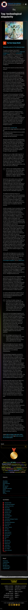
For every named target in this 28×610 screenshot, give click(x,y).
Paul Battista (7, 514)
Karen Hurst (7, 517)
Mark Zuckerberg (6, 491)
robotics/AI (8, 436)
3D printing (5, 481)
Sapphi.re (22, 603)
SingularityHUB (6, 568)
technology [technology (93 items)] (12, 472)
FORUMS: (16, 597)
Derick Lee (7, 525)
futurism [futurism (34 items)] (23, 465)
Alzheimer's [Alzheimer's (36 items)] (8, 462)
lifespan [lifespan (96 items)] (15, 469)
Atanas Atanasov (8, 550)
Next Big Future (6, 565)
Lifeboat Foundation (11, 603)
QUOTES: (11, 599)
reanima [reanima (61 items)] (6, 470)
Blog (14, 9)
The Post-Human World (13, 43)
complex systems (16, 434)
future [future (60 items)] (21, 465)
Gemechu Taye (8, 512)
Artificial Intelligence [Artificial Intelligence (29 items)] (18, 462)
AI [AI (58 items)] (6, 462)
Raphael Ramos (8, 533)
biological (11, 434)
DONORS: (10, 592)
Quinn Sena (7, 507)
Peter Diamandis (6, 483)
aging (4, 492)
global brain (21, 260)
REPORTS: (16, 593)
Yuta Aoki (7, 528)
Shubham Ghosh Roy (9, 506)
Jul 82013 (4, 43)
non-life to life (13, 127)
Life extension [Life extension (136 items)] (9, 469)
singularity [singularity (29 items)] (24, 470)
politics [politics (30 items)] (4, 470)
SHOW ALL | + (4, 552)
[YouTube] (17, 605)
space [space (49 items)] (4, 472)
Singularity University (7, 488)
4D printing (5, 482)
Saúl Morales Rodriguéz (10, 504)
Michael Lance (8, 542)
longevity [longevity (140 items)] (19, 469)
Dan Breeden (7, 509)
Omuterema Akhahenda (10, 522)
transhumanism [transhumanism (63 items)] (18, 472)
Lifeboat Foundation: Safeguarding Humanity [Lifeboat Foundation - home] (11, 4)
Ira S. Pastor (7, 548)
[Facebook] (9, 605)
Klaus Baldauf (8, 524)
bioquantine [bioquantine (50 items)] (24, 462)
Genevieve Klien (8, 502)
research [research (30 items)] (20, 470)
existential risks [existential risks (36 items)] (14, 465)
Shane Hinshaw (8, 532)
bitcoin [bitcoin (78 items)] (18, 464)
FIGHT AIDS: (8, 593)
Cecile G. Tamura (8, 527)
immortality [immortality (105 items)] (19, 467)
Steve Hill (7, 537)
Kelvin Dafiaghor (8, 515)
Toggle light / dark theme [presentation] (26, 4)
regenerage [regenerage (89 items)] (10, 470)
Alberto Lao (7, 530)
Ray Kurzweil (5, 486)
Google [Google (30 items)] (25, 465)
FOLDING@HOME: (6, 595)
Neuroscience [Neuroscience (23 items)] (25, 469)
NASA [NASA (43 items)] (23, 469)
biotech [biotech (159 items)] (9, 464)
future (20, 436)
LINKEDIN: (6, 588)
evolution (21, 434)
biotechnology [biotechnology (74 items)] (14, 464)
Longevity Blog (6, 562)
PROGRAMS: (16, 595)
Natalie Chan (7, 543)
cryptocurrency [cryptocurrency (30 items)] (6, 465)
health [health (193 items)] (3, 467)
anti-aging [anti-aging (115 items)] (13, 462)
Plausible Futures (6, 567)
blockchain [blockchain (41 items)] (22, 464)
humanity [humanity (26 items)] (12, 467)
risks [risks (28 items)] (22, 470)
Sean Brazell (7, 535)
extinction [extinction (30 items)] (18, 465)
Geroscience (5, 560)
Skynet (4, 489)
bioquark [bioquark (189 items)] (4, 464)
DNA (4, 484)
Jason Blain (7, 545)
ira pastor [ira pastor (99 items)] (4, 469)
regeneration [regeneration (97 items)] (16, 470)
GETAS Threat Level (14, 581)
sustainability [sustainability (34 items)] (7, 472)
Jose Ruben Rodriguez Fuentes (11, 519)
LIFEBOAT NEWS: (17, 586)
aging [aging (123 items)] (4, 462)
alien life (4, 493)
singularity (11, 436)
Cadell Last (8, 434)
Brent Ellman (7, 540)
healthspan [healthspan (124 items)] (8, 467)
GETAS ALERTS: (17, 588)
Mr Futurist (5, 563)
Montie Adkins (8, 546)
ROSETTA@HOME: (6, 597)
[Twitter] (12, 605)
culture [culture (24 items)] (9, 465)
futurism (4, 436)
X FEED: (7, 590)
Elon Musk (5, 487)
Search (25, 446)
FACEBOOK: (6, 586)
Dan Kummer (7, 520)
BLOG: (16, 590)
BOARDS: (16, 592)
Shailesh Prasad (8, 511)
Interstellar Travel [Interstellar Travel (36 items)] (24, 467)
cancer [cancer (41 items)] (3, 465)
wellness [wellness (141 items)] (23, 472)
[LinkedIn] (14, 605)
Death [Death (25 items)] (10, 465)
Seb (5, 538)
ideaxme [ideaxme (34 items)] (15, 467)
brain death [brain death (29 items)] (25, 464)
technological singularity (8, 260)
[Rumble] (19, 605)
